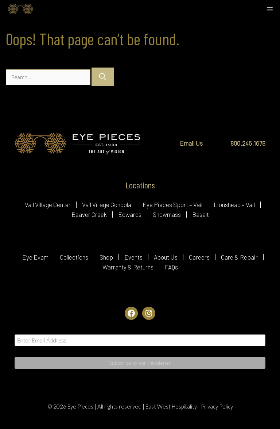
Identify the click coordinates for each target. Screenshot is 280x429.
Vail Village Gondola (106, 204)
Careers (199, 257)
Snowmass (167, 214)
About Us (166, 257)
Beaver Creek (89, 214)
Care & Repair (239, 257)
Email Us (191, 143)
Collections (74, 257)
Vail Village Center (48, 204)
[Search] (103, 77)
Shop (106, 257)
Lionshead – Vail (234, 204)
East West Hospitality (171, 406)
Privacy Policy (217, 406)
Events (133, 257)
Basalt (200, 214)
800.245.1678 (247, 143)
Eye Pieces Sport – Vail (172, 204)
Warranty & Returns (127, 267)
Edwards (129, 214)
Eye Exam (35, 257)
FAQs (171, 267)
